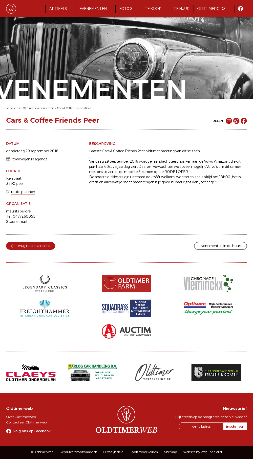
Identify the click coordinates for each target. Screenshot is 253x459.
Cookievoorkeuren (144, 452)
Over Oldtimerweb (21, 417)
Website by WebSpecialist (202, 452)
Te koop (153, 8)
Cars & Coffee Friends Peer (74, 108)
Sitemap (170, 452)
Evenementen (93, 8)
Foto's (125, 8)
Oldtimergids (211, 8)
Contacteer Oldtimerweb (26, 422)
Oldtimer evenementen (38, 108)
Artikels (58, 8)
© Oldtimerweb (42, 452)
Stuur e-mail (16, 221)
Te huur (182, 8)
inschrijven (235, 426)
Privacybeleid (113, 452)
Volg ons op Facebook (32, 431)
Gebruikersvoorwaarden (78, 452)
